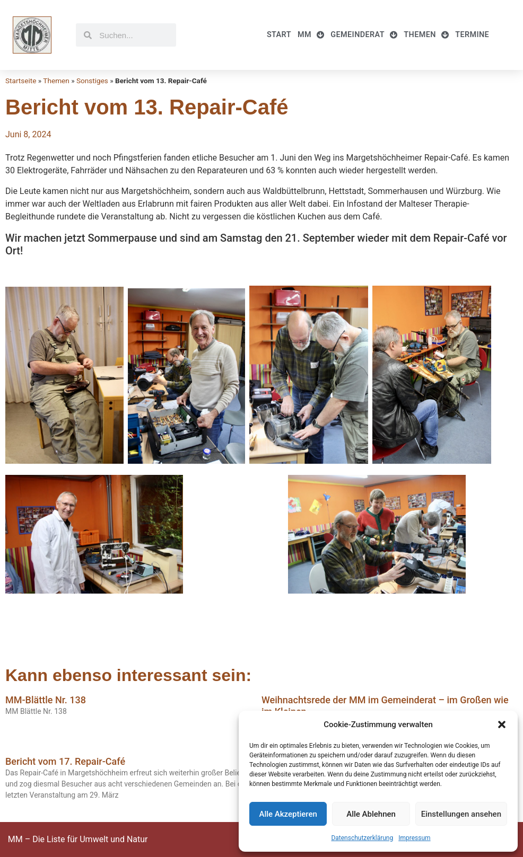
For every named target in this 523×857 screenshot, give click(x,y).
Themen (426, 35)
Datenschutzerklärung (362, 838)
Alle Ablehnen (371, 814)
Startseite (20, 80)
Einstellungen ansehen (461, 814)
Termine (472, 34)
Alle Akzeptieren (288, 814)
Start (279, 34)
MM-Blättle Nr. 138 (45, 699)
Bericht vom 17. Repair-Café (65, 761)
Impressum (414, 838)
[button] (501, 724)
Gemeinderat (363, 35)
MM (311, 35)
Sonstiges (92, 80)
